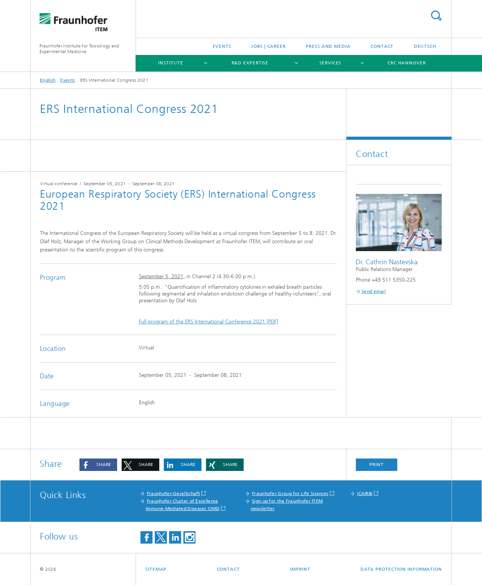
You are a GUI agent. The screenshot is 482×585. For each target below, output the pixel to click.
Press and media (328, 46)
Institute (170, 63)
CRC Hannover (406, 63)
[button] (98, 465)
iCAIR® (364, 493)
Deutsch (425, 46)
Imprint (300, 569)
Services (330, 63)
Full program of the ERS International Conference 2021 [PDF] (208, 321)
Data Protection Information (401, 569)
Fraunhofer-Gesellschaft (173, 493)
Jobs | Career (268, 46)
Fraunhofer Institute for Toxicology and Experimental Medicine (79, 48)
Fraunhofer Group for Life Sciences (290, 493)
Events (222, 46)
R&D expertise (250, 63)
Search (436, 15)
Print (376, 464)
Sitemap (155, 569)
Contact (382, 46)
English (47, 80)
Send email (374, 291)
